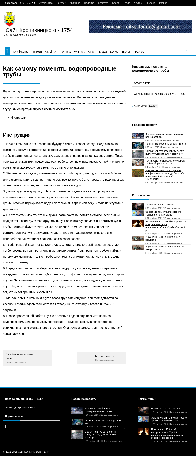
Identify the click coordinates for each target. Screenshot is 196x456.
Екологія (150, 3)
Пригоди (61, 3)
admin (146, 82)
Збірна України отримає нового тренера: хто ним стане (163, 213)
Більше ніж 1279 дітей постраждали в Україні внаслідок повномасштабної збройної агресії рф (166, 226)
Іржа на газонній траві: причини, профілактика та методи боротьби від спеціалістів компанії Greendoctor (165, 174)
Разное (163, 3)
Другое (138, 3)
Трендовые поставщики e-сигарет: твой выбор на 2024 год (165, 162)
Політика (89, 3)
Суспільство (46, 3)
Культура (103, 3)
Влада (126, 3)
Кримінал (75, 3)
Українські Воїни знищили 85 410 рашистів (164, 238)
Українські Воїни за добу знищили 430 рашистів (164, 248)
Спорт (115, 3)
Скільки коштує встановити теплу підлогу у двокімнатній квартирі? (164, 152)
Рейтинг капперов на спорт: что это (165, 143)
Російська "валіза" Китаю (159, 204)
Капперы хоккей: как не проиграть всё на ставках (164, 135)
